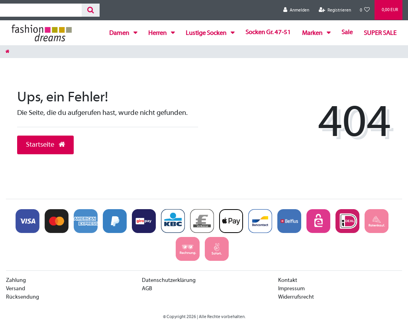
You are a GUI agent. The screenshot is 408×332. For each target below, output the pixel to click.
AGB (147, 289)
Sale (347, 32)
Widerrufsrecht (296, 297)
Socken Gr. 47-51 (268, 32)
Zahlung (16, 280)
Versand (15, 289)
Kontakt (287, 280)
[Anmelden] (296, 10)
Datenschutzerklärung (169, 280)
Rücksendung (22, 297)
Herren (158, 33)
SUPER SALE (380, 33)
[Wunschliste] (365, 10)
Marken (313, 33)
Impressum (291, 289)
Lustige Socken (207, 33)
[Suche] (91, 10)
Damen (119, 33)
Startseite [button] (45, 145)
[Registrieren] (334, 10)
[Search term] (41, 10)
